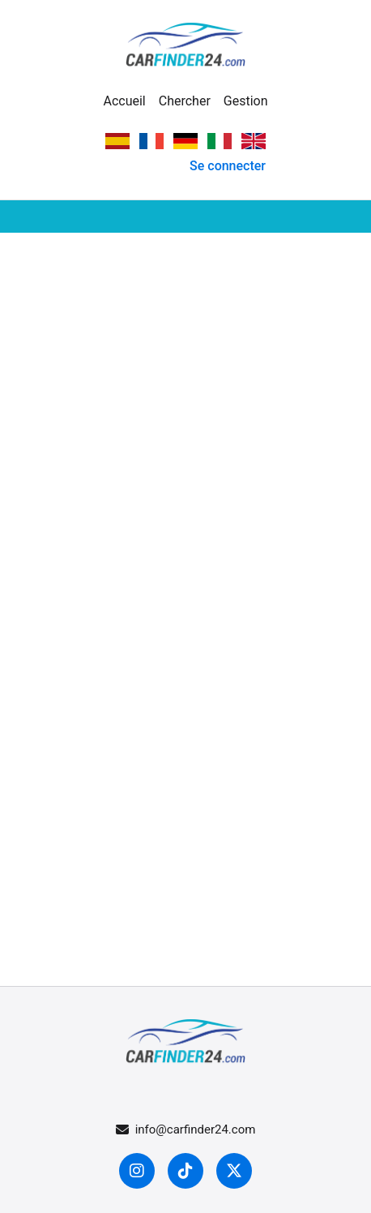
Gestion (246, 101)
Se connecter (228, 166)
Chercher (185, 101)
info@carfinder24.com (186, 1129)
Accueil (124, 101)
